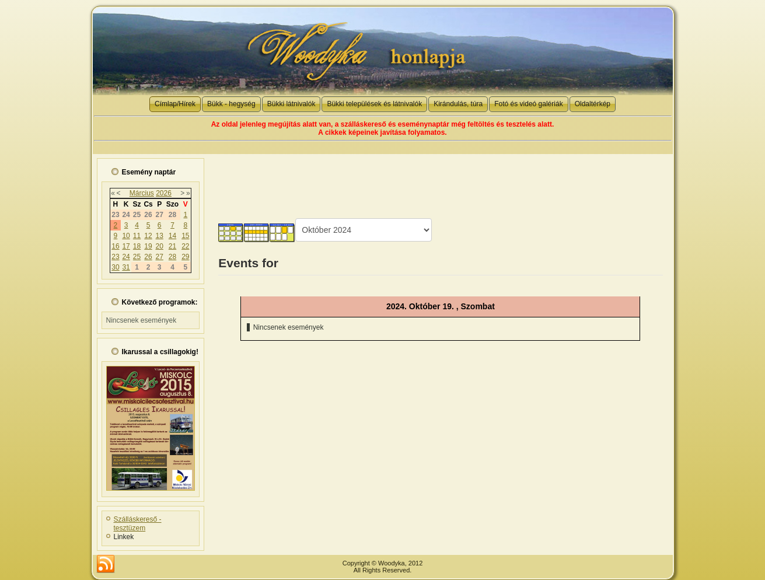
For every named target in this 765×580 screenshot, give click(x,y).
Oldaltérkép (592, 104)
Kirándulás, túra (458, 104)
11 (137, 236)
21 (172, 246)
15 (185, 236)
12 (148, 236)
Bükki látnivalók (291, 104)
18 (137, 246)
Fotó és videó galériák (528, 104)
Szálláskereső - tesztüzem (138, 523)
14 (172, 236)
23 (115, 257)
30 (115, 267)
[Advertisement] (440, 180)
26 (148, 257)
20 (159, 246)
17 (126, 246)
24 (126, 257)
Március (142, 193)
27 (159, 257)
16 (115, 246)
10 (126, 236)
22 (185, 246)
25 (137, 257)
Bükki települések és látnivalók (374, 104)
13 (159, 236)
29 (185, 257)
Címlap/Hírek (175, 104)
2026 (164, 193)
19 (148, 246)
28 (172, 257)
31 (126, 267)
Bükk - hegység (231, 104)
